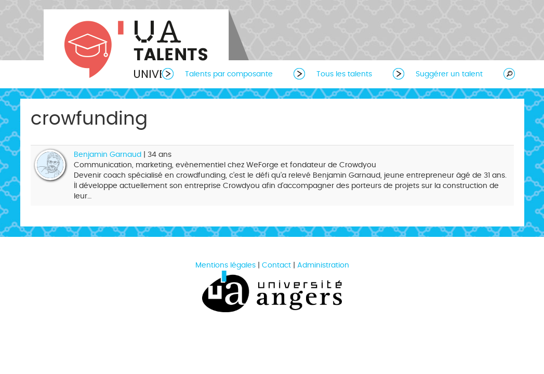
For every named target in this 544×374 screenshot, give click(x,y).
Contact (276, 265)
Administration (323, 265)
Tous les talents (344, 74)
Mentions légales (225, 265)
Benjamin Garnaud (107, 154)
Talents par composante (229, 74)
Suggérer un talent (449, 74)
